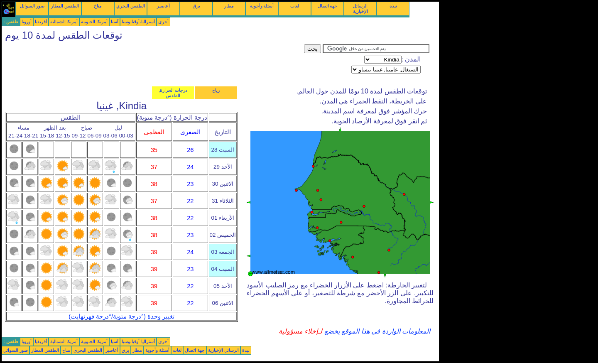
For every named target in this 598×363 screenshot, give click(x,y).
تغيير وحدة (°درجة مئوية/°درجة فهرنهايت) (121, 316)
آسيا (114, 21)
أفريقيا (41, 21)
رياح (216, 90)
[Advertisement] (153, 63)
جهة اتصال (328, 5)
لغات (294, 5)
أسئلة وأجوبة (262, 5)
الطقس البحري (130, 5)
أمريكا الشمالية (64, 21)
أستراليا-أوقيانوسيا (138, 21)
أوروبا (27, 21)
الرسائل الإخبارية (360, 8)
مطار (229, 5)
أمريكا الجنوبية (94, 21)
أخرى (163, 21)
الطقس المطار (65, 5)
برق (196, 5)
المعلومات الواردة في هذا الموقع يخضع (376, 331)
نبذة (393, 5)
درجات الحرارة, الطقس (173, 93)
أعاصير (163, 5)
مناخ (98, 5)
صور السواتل (32, 5)
